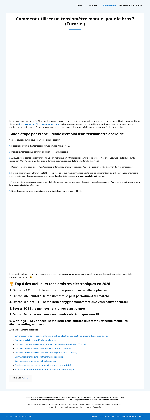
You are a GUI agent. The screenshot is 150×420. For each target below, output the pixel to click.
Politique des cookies (112, 416)
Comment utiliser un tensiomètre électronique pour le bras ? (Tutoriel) (46, 352)
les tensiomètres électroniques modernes (39, 124)
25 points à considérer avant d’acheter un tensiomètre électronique (44, 369)
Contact (101, 416)
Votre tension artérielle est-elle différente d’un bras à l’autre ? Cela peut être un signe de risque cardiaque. (61, 336)
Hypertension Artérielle (130, 5)
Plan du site (139, 416)
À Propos (94, 416)
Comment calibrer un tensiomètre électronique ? (36, 361)
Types (81, 5)
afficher (25, 378)
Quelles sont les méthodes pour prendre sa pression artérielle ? (43, 365)
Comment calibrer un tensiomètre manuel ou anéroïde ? (39, 357)
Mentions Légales (128, 416)
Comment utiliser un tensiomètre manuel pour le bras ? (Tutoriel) (44, 348)
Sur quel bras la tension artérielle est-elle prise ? (36, 340)
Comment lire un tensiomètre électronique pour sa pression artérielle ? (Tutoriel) (50, 344)
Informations (109, 5)
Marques (95, 5)
